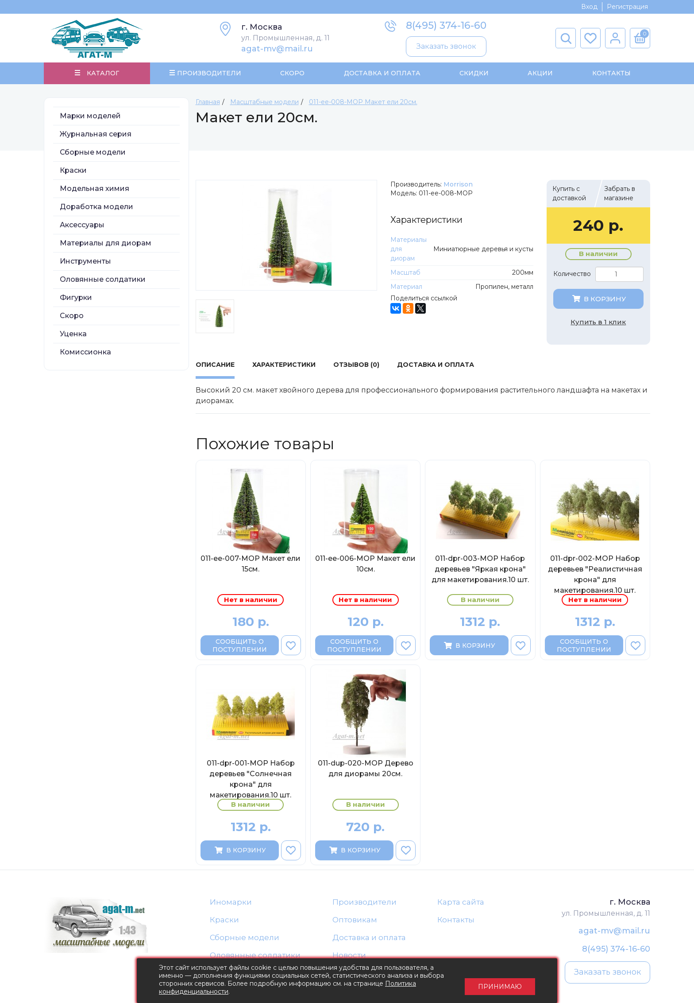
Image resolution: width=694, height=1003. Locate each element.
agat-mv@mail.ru (277, 49)
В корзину (598, 299)
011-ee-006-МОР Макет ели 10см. (365, 564)
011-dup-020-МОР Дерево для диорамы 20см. (365, 769)
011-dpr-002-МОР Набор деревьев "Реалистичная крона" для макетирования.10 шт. (595, 575)
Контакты (611, 74)
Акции (540, 74)
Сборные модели (93, 153)
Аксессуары (82, 226)
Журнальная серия (95, 135)
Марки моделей (90, 117)
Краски (73, 171)
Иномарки (231, 902)
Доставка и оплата (369, 938)
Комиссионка (85, 353)
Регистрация (627, 7)
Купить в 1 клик (598, 323)
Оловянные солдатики (103, 280)
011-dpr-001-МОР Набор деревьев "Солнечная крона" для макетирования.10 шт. (251, 780)
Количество (572, 275)
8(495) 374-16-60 (446, 25)
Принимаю (500, 981)
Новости (349, 956)
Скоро (292, 74)
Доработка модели (96, 207)
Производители (364, 902)
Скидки (474, 74)
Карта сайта (460, 902)
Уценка (73, 334)
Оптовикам (354, 921)
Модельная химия (94, 189)
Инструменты (85, 262)
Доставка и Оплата (381, 74)
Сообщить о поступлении (239, 646)
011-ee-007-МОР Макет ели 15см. (250, 564)
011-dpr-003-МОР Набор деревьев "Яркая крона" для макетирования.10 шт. (480, 570)
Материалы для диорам (105, 244)
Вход (589, 7)
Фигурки (76, 298)
